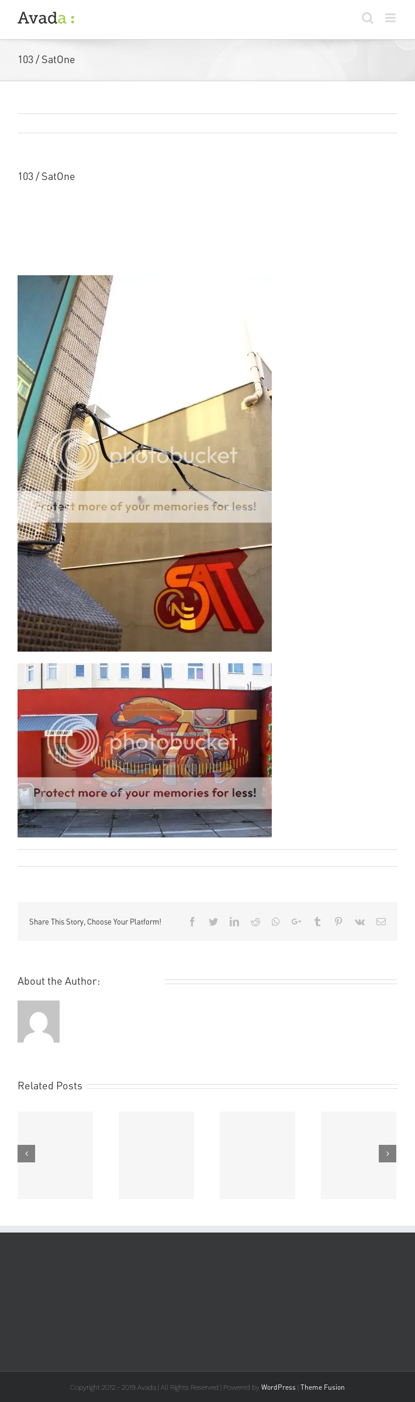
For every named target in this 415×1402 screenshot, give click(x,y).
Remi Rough (46, 857)
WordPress (278, 1387)
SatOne (34, 223)
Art (141, 857)
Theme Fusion (322, 1387)
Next (376, 123)
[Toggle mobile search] (368, 18)
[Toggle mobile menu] (391, 18)
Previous (332, 123)
